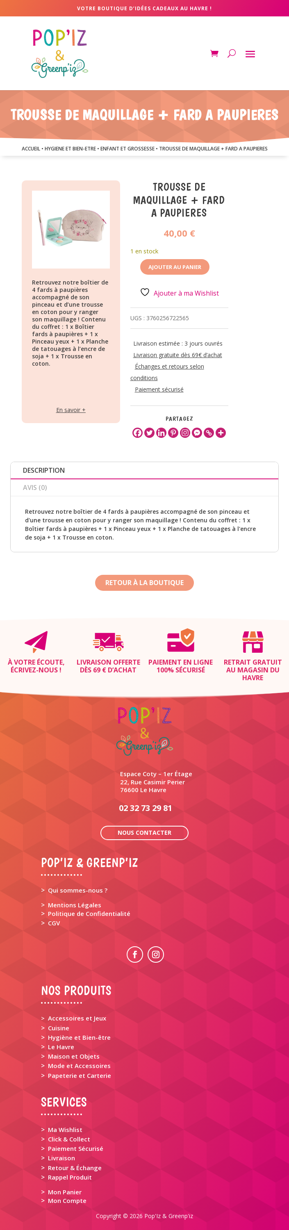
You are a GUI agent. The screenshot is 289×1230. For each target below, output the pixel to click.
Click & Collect (69, 1139)
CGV (54, 923)
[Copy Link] (209, 433)
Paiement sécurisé (159, 389)
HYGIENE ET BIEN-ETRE (70, 148)
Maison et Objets (74, 1056)
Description (44, 470)
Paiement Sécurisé (75, 1148)
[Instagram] (185, 433)
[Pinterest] (173, 433)
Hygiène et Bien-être (79, 1037)
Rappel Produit (70, 1177)
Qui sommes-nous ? (77, 890)
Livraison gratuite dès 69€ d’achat (177, 355)
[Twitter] (149, 433)
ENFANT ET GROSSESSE (127, 148)
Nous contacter (144, 832)
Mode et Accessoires (79, 1065)
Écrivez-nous (34, 669)
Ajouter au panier (174, 267)
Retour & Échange (75, 1168)
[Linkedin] (161, 433)
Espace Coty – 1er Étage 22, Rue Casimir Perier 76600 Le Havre (156, 781)
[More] (221, 433)
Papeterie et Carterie (79, 1075)
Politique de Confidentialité (89, 913)
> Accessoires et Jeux (73, 1018)
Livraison (61, 1158)
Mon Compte (67, 1200)
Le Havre (61, 1047)
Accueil (31, 148)
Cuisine (58, 1028)
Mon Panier (65, 1192)
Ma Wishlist (65, 1129)
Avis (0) (35, 487)
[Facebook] (137, 433)
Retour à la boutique (144, 582)
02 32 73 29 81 (145, 807)
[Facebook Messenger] (197, 433)
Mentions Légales (74, 905)
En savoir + (71, 410)
